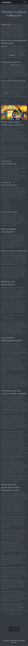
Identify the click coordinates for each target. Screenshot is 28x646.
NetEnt (6, 92)
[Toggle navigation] (25, 2)
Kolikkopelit (4, 46)
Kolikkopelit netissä (6, 24)
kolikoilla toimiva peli (15, 65)
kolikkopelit (12, 55)
